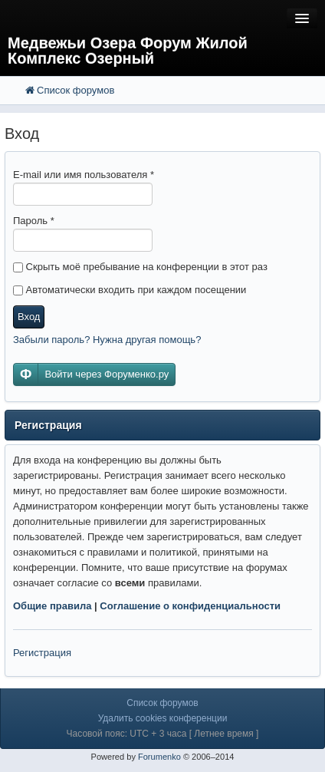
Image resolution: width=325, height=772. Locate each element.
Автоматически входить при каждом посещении (129, 289)
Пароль (33, 220)
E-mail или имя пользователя (83, 174)
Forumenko (159, 756)
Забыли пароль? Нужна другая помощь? (107, 339)
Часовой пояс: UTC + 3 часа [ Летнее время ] (163, 733)
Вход (29, 316)
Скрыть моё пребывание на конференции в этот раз (140, 266)
